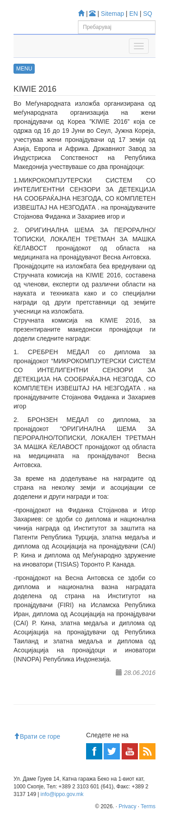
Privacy (127, 806)
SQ (147, 13)
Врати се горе (37, 736)
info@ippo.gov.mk (62, 794)
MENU (24, 69)
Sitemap (112, 13)
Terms (148, 806)
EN (133, 13)
